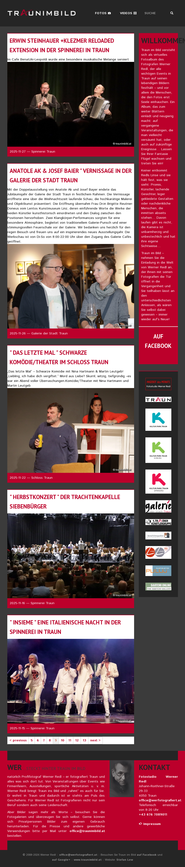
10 (62, 740)
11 (69, 740)
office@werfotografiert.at (160, 800)
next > (95, 740)
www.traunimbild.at (88, 860)
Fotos (103, 13)
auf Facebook (146, 855)
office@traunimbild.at (87, 831)
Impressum (150, 824)
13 (84, 740)
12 (77, 740)
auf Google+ (61, 860)
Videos (128, 13)
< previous (18, 740)
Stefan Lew (124, 860)
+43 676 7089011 (153, 814)
